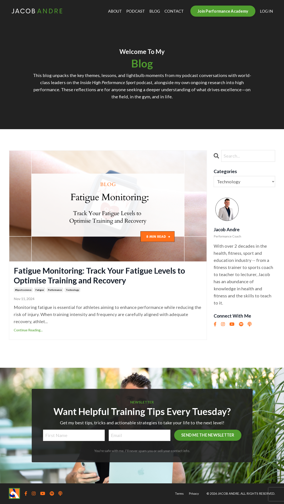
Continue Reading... (28, 330)
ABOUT (115, 11)
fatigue (40, 290)
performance (55, 290)
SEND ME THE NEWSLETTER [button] (207, 435)
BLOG (154, 11)
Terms (179, 493)
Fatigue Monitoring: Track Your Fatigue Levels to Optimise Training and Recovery (99, 275)
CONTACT (174, 11)
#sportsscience (23, 290)
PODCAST (135, 11)
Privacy (194, 493)
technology (72, 290)
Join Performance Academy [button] (222, 11)
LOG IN (266, 11)
